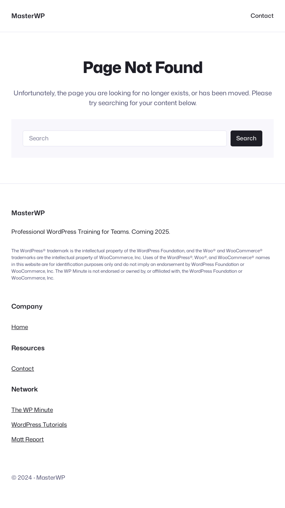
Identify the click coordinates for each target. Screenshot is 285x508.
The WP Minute (32, 409)
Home (19, 327)
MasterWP (28, 15)
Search (246, 138)
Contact (22, 368)
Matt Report (27, 439)
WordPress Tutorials (39, 424)
